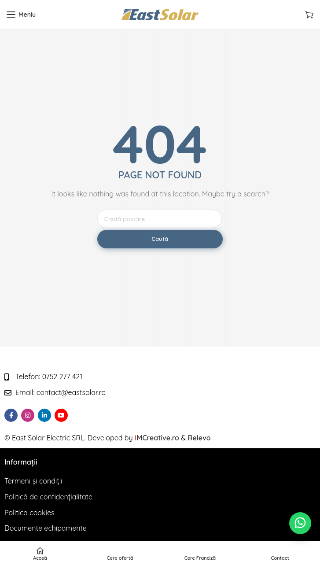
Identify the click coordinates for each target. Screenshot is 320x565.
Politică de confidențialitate (48, 496)
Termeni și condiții (33, 480)
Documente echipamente (45, 528)
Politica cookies (29, 512)
